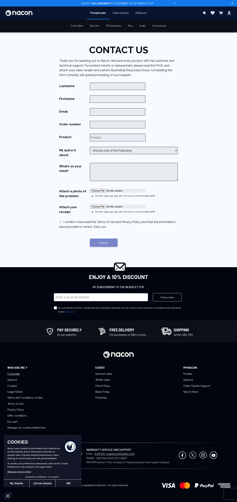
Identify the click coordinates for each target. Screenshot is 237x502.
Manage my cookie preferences (26, 427)
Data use (100, 227)
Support (12, 379)
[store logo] (19, 13)
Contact (12, 385)
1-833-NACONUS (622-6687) (111, 458)
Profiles (187, 373)
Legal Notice (15, 391)
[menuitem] (98, 12)
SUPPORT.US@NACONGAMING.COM (114, 453)
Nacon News (190, 391)
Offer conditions (17, 415)
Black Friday (102, 391)
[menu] (118, 12)
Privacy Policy (15, 409)
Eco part (12, 421)
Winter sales (102, 379)
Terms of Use (15, 403)
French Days (102, 385)
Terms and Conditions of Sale (25, 397)
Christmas (101, 397)
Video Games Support (196, 385)
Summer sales (103, 373)
